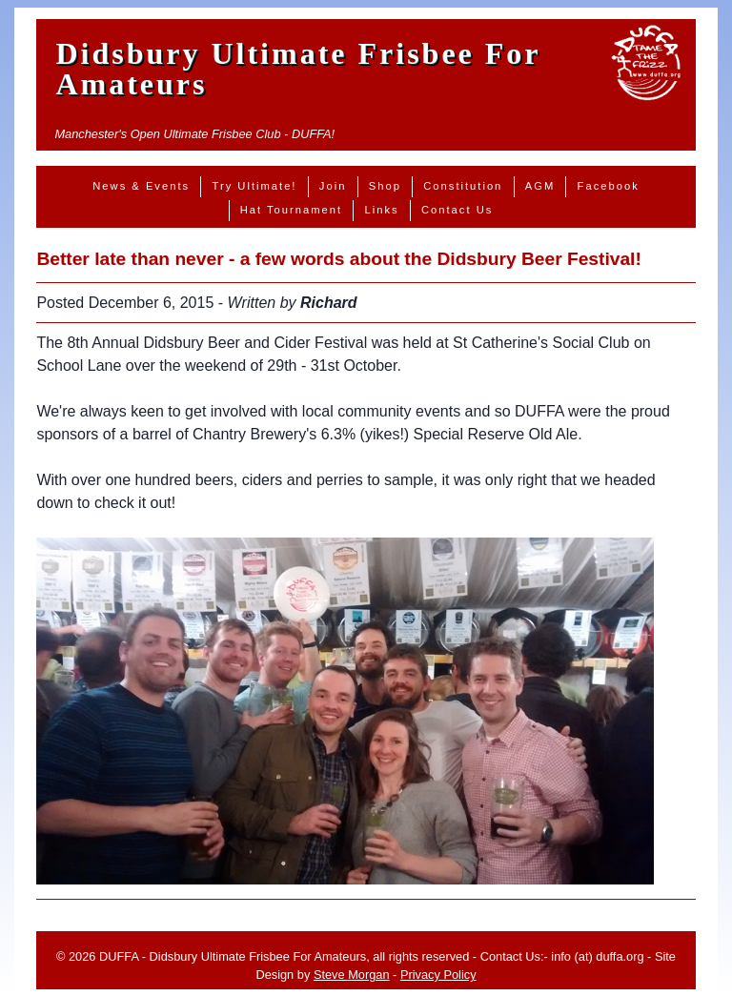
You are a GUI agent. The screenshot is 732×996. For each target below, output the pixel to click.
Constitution (462, 186)
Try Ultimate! (254, 186)
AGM (540, 186)
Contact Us (457, 209)
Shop (385, 186)
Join (333, 186)
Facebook (609, 186)
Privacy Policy (438, 974)
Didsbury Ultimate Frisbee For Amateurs (297, 68)
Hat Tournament (291, 209)
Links (381, 209)
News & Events (141, 186)
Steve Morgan (352, 974)
